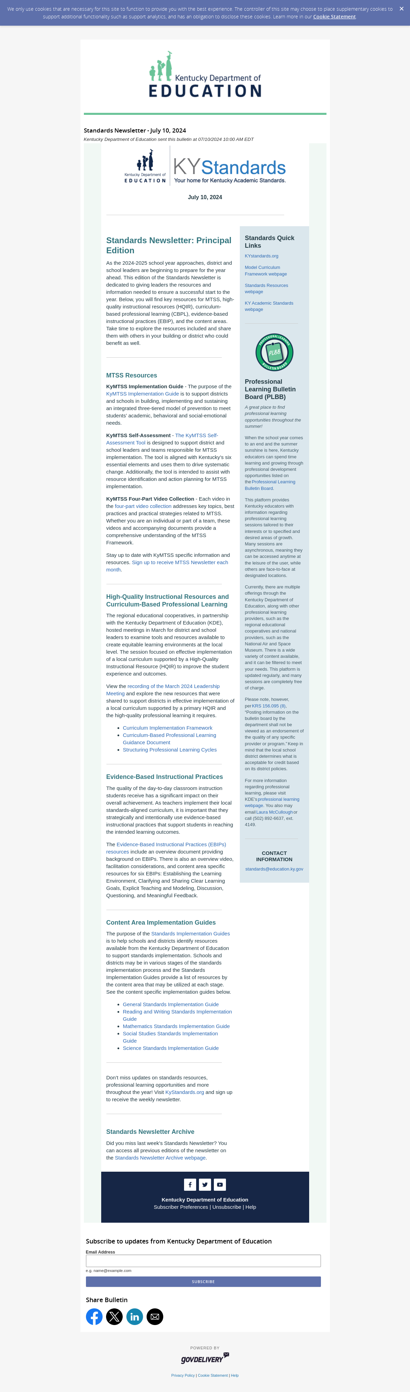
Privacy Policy (183, 1375)
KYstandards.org (262, 255)
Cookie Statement (334, 16)
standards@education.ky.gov (274, 869)
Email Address (100, 1252)
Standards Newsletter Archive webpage (160, 1158)
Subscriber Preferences (181, 1207)
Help (250, 1207)
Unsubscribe (226, 1207)
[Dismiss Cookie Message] (401, 6)
